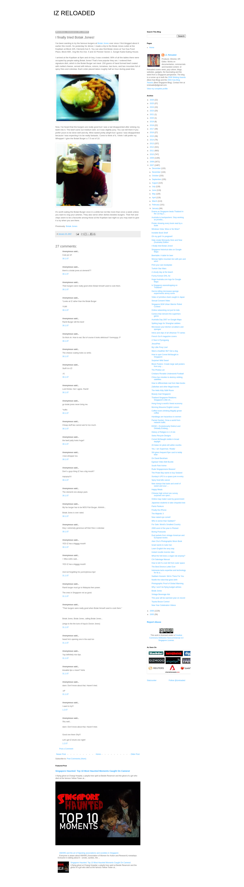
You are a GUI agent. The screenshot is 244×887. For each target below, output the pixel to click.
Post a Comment (66, 749)
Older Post (135, 754)
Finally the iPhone (159, 510)
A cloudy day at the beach (162, 272)
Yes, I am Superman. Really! (163, 449)
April (154, 197)
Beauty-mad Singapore (161, 394)
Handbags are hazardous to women (166, 417)
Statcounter (151, 680)
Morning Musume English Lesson (165, 407)
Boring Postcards (159, 532)
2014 (152, 140)
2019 (152, 122)
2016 (152, 132)
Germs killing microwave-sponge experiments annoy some (165, 292)
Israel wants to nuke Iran (162, 545)
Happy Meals (157, 489)
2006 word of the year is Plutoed (165, 528)
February (156, 205)
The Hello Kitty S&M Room (163, 390)
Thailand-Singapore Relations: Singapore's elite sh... (164, 399)
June (154, 190)
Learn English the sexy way (163, 548)
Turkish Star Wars (159, 268)
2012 (152, 147)
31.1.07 (65, 576)
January (155, 208)
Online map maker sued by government (168, 499)
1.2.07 (65, 710)
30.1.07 (65, 259)
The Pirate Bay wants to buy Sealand (167, 473)
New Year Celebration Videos (164, 605)
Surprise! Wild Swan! (160, 360)
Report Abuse (154, 622)
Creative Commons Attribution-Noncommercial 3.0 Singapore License (166, 638)
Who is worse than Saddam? (163, 521)
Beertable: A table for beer (162, 255)
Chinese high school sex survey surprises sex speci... (165, 494)
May (154, 194)
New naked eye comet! (161, 517)
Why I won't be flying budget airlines (166, 587)
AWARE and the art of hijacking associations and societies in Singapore (89, 853)
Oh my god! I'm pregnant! (162, 236)
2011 (152, 151)
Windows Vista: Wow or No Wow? (166, 229)
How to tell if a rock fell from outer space (168, 563)
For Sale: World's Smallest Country (166, 524)
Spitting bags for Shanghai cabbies (166, 323)
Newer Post (61, 754)
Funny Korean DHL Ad (161, 276)
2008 (152, 162)
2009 (152, 158)
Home (98, 754)
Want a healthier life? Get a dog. (165, 351)
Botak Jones (103, 43)
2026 (152, 100)
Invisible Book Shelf (160, 233)
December (156, 168)
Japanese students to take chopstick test (168, 503)
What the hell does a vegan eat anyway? (168, 556)
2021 (152, 114)
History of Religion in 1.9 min (163, 432)
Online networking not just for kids (166, 310)
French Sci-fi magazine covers (164, 336)
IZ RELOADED (74, 13)
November (156, 172)
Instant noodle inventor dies (163, 552)
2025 (152, 103)
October (155, 176)
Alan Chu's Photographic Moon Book (167, 541)
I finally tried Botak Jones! (162, 246)
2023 (152, 111)
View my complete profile (157, 89)
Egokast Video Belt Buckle (163, 462)
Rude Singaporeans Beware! (163, 469)
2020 (152, 118)
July (154, 186)
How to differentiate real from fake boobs (168, 383)
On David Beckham (160, 458)
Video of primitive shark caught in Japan (168, 297)
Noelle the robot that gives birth (164, 580)
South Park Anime (159, 466)
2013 (152, 143)
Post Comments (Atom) (76, 759)
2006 (152, 611)
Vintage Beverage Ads (161, 594)
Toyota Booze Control (160, 602)
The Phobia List (158, 370)
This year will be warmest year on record (168, 598)
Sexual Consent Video (161, 301)
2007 (152, 165)
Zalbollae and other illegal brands (165, 387)
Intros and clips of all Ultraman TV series (168, 333)
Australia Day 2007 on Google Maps (167, 320)
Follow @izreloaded (177, 680)
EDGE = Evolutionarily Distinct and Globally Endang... (166, 427)
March (155, 201)
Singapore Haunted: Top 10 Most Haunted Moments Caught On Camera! (92, 771)
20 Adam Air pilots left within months (166, 445)
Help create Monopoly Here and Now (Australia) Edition (167, 241)
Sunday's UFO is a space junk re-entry (167, 476)
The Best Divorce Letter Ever (164, 567)
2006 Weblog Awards (177, 77)
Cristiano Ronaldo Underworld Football (168, 374)
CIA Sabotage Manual (161, 559)
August (155, 183)
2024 (152, 107)
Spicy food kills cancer (161, 480)
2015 (152, 136)
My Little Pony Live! (160, 347)
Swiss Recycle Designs (161, 436)
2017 (152, 129)
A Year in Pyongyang (160, 340)
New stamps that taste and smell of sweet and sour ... (166, 485)
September (157, 179)
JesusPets (156, 344)
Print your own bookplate (162, 265)
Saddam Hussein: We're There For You (168, 576)
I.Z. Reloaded (170, 55)
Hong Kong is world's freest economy (167, 403)
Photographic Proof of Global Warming (167, 583)
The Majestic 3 (158, 514)
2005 (152, 614)
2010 (152, 154)
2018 (152, 125)
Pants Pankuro (158, 506)
